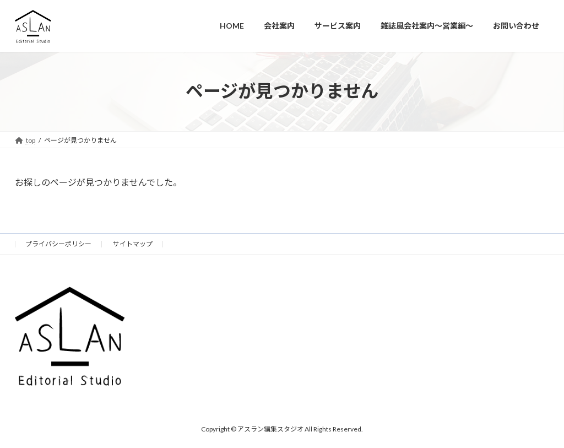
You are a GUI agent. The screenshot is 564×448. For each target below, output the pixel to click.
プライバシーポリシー (58, 244)
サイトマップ (133, 244)
